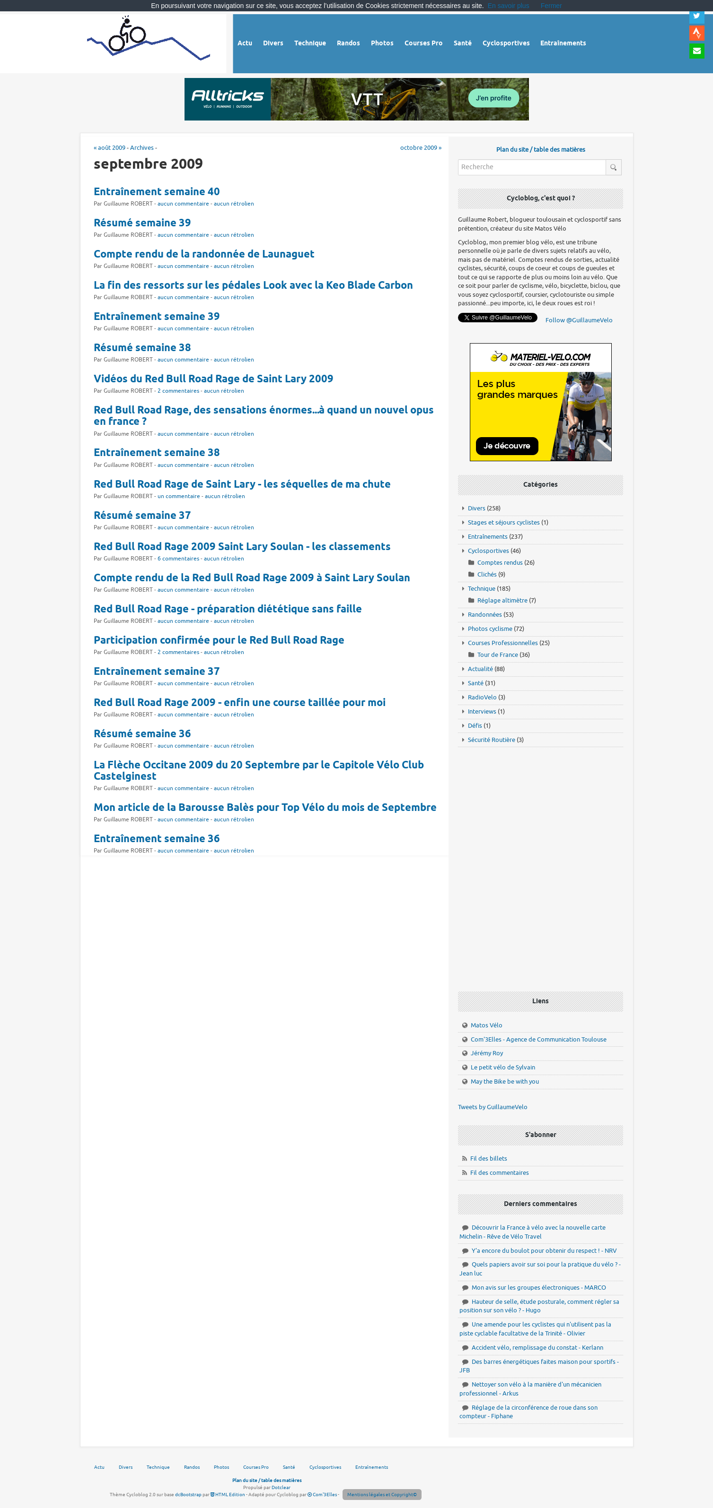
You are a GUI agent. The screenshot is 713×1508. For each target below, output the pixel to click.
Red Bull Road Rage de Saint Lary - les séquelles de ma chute (242, 485)
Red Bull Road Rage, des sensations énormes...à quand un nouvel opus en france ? (264, 416)
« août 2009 (109, 148)
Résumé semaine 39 (142, 223)
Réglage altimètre (502, 600)
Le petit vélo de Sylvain (503, 1067)
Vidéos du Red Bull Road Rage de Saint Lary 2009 (214, 379)
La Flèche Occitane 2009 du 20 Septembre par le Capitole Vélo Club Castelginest (259, 771)
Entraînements (488, 537)
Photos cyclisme (490, 629)
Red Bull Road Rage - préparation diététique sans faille (228, 610)
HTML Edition (228, 1494)
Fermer (551, 5)
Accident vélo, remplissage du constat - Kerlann (537, 1348)
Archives (142, 148)
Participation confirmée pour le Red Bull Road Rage (219, 641)
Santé (476, 683)
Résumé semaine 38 (142, 348)
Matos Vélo (486, 1025)
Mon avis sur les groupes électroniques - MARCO (539, 1288)
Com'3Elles (322, 1494)
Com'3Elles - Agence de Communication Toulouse (539, 1039)
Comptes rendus (500, 563)
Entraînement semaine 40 (157, 192)
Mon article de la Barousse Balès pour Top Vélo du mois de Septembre (265, 808)
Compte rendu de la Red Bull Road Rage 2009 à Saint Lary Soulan (252, 578)
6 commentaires (178, 558)
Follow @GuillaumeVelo (579, 320)
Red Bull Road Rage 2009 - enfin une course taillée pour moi (240, 703)
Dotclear (281, 1487)
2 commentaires (178, 391)
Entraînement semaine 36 (157, 839)
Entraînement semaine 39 (157, 317)
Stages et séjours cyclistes (504, 522)
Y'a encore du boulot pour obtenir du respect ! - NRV (544, 1251)
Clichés (487, 574)
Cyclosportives (488, 551)
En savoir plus (508, 5)
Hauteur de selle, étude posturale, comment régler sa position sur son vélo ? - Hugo (539, 1306)
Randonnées (485, 615)
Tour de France (497, 655)
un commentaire (179, 496)
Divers (476, 508)
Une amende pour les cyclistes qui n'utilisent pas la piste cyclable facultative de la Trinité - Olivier (535, 1328)
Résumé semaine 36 (142, 734)
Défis (475, 726)
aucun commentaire (183, 203)
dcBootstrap (188, 1494)
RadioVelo (482, 697)
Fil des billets (488, 1159)
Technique (481, 589)
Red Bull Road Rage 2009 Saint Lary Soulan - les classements (242, 547)
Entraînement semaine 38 (157, 453)
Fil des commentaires (499, 1173)
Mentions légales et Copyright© (382, 1494)
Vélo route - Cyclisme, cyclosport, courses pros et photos (149, 42)
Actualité (480, 669)
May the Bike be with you (505, 1081)
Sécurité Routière (491, 740)
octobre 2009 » (420, 148)
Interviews (482, 711)
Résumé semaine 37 (142, 516)
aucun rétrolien (234, 203)
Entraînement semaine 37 (157, 672)
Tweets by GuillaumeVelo (493, 1107)
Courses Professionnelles (503, 643)
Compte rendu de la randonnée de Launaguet (204, 255)
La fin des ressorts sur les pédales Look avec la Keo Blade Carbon (253, 286)
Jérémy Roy (487, 1053)
